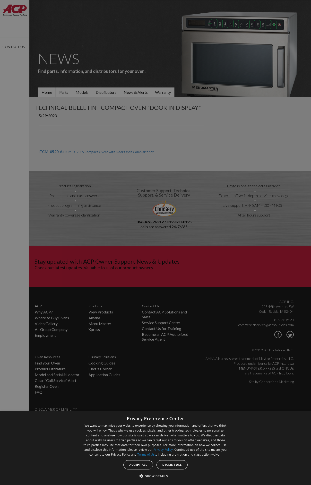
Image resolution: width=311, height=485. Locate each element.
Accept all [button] (138, 465)
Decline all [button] (172, 465)
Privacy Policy (163, 450)
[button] (155, 476)
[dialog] (155, 448)
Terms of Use (147, 454)
